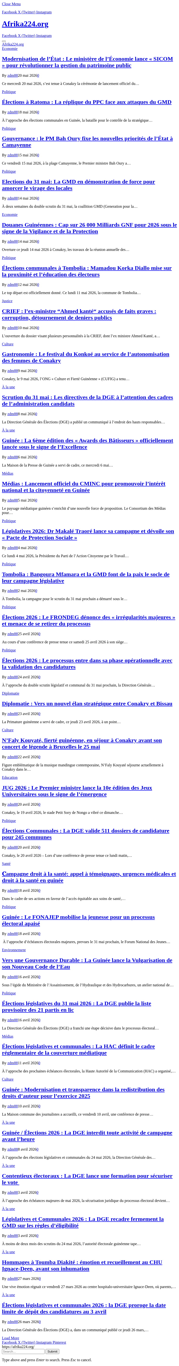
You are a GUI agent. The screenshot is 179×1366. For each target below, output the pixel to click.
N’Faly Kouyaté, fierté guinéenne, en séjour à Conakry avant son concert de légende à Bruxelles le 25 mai (82, 743)
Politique (9, 92)
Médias (7, 473)
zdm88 (12, 75)
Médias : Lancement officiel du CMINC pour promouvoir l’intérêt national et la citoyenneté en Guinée (84, 486)
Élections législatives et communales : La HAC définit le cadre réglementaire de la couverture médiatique (78, 1049)
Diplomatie (10, 693)
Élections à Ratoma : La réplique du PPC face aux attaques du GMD (87, 102)
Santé (6, 864)
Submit (52, 1351)
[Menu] (4, 41)
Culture (7, 344)
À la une (8, 387)
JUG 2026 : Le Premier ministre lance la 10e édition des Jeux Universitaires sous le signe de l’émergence (77, 791)
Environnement (14, 950)
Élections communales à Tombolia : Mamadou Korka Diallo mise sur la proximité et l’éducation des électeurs (87, 271)
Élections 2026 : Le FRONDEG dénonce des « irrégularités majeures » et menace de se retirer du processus (88, 620)
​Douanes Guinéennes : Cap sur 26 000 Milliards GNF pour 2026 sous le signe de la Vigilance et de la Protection (89, 228)
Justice (7, 301)
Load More (10, 1338)
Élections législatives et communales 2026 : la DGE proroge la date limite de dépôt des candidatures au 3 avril (84, 1308)
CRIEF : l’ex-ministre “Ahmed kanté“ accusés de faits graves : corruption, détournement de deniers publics (79, 314)
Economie (10, 49)
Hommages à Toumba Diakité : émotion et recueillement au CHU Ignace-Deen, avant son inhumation (82, 1265)
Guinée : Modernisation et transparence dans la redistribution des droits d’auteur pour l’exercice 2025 (83, 1092)
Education (10, 777)
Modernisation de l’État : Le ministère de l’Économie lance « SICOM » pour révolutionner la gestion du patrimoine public (87, 62)
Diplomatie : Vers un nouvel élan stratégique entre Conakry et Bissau (87, 703)
